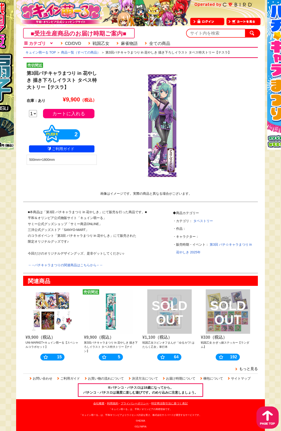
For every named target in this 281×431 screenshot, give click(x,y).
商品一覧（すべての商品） (80, 52)
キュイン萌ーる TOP (40, 52)
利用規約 (112, 403)
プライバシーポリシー (135, 403)
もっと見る (248, 369)
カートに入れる (68, 113)
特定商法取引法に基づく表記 (169, 403)
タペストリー (203, 221)
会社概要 (98, 403)
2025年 (195, 252)
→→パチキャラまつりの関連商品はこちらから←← (65, 265)
